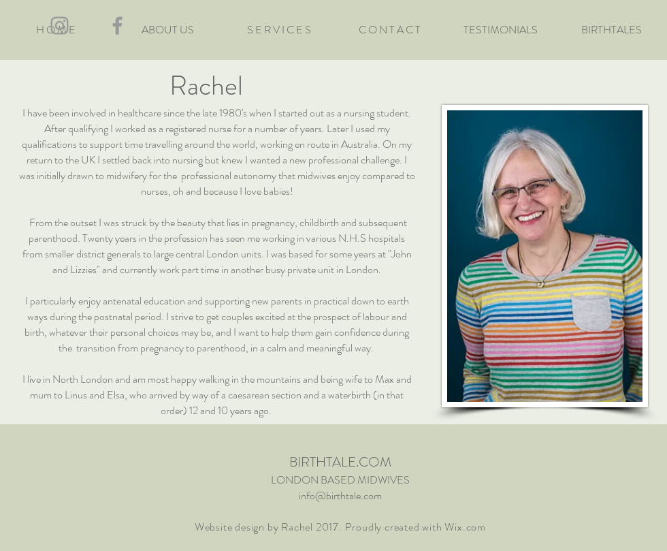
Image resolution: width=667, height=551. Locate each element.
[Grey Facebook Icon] (117, 25)
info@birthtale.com (340, 495)
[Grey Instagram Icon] (59, 25)
